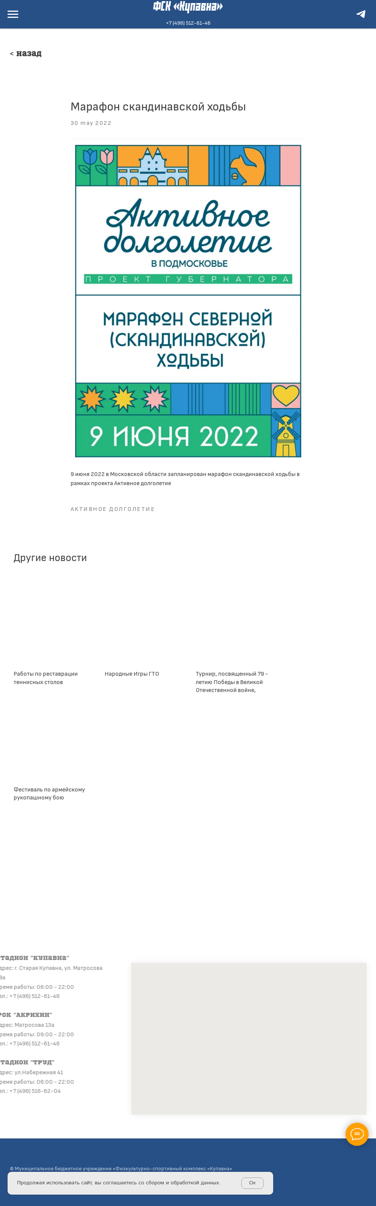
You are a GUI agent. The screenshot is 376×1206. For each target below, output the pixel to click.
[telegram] (361, 17)
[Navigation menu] (13, 14)
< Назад (26, 54)
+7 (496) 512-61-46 (188, 22)
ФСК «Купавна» (188, 7)
